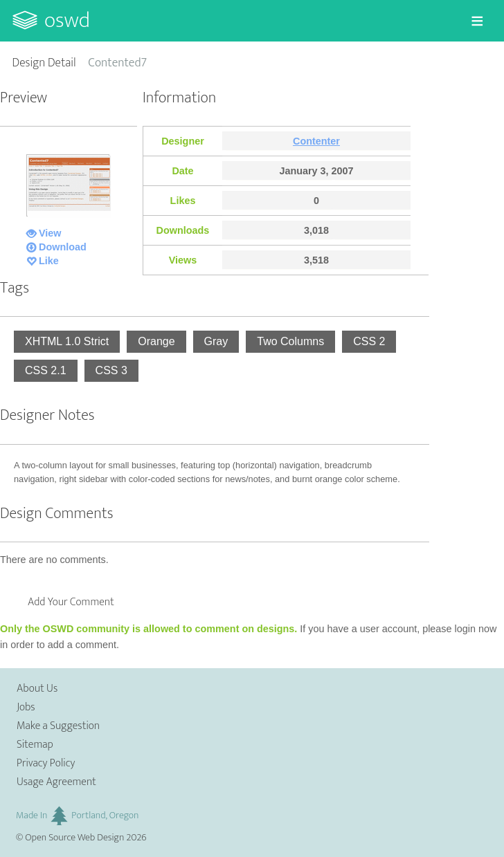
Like (49, 260)
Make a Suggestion (58, 726)
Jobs (26, 707)
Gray (216, 341)
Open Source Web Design (74, 837)
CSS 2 (369, 341)
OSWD (67, 20)
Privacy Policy (46, 763)
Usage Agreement (56, 782)
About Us (37, 688)
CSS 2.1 (45, 370)
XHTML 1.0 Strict (67, 341)
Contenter (316, 141)
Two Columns (290, 341)
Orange (156, 341)
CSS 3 (111, 370)
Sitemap (35, 744)
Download (63, 246)
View (50, 233)
